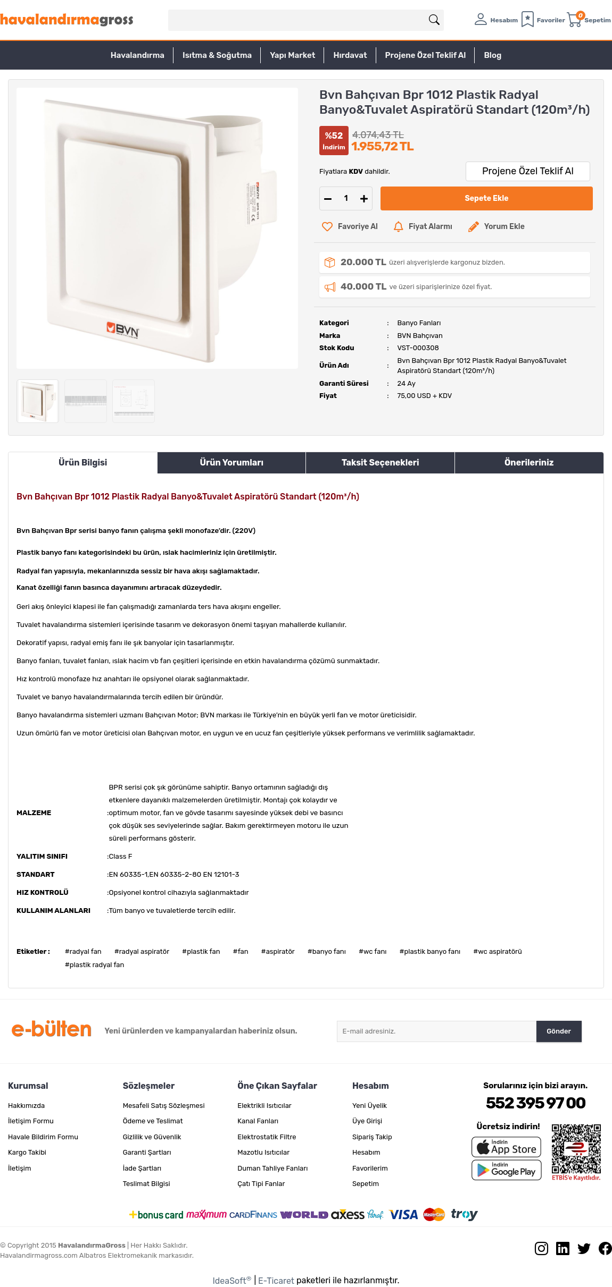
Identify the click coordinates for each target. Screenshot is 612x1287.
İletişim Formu (31, 1121)
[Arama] (434, 20)
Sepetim (365, 1184)
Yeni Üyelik (369, 1106)
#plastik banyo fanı (429, 951)
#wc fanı (373, 951)
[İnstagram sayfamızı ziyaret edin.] (537, 1251)
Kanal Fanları (257, 1121)
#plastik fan (201, 951)
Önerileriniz (529, 463)
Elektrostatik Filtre (266, 1137)
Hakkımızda (26, 1106)
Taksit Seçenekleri (380, 463)
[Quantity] (346, 198)
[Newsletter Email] (436, 1031)
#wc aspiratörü (497, 951)
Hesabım (366, 1152)
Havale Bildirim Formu (43, 1137)
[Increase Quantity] (364, 198)
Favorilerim (370, 1168)
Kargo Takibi (27, 1152)
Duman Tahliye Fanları (272, 1168)
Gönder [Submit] (559, 1031)
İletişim (19, 1168)
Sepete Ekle (487, 198)
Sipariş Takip (372, 1137)
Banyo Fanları (419, 323)
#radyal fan (83, 951)
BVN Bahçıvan (420, 336)
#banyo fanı (327, 951)
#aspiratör (278, 951)
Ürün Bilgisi (83, 463)
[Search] (306, 20)
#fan (241, 951)
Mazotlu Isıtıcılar (263, 1152)
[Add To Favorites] (350, 226)
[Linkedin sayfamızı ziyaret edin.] (558, 1251)
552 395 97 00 (535, 1103)
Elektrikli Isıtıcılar (264, 1106)
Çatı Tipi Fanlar (261, 1184)
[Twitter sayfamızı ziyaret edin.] (580, 1251)
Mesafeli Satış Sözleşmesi (164, 1106)
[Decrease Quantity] (328, 198)
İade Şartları (142, 1168)
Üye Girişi (367, 1121)
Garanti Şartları (147, 1152)
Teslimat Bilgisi (146, 1184)
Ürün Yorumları (231, 463)
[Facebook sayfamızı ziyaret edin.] (601, 1251)
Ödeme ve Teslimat (153, 1121)
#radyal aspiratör (141, 951)
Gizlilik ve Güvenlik (152, 1137)
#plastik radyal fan (95, 965)
